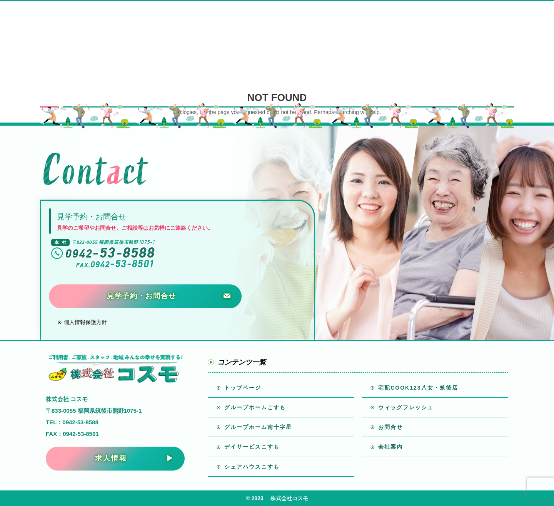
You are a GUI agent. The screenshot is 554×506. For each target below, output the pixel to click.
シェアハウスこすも (251, 467)
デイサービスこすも (251, 447)
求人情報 (111, 458)
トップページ (241, 388)
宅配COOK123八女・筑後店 (417, 388)
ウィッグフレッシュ (405, 407)
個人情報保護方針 (84, 322)
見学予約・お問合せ (141, 296)
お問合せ (389, 427)
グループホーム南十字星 (257, 427)
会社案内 (389, 447)
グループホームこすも (254, 407)
